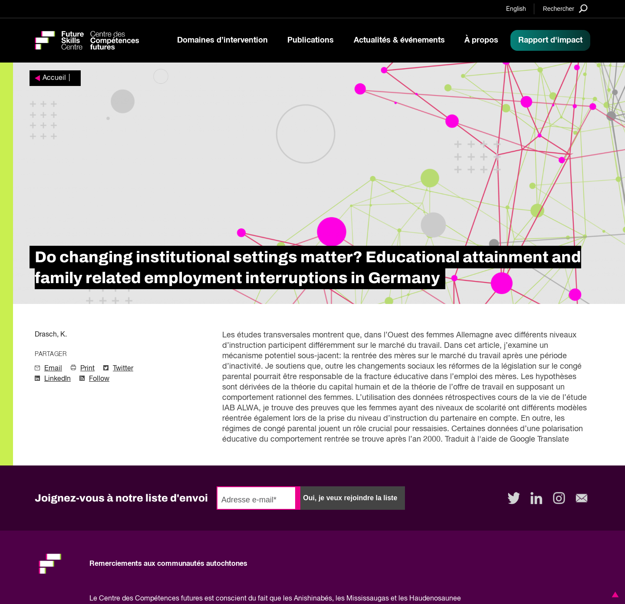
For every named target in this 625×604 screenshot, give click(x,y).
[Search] (565, 8)
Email (53, 368)
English (516, 9)
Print (87, 368)
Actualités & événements (399, 40)
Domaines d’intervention (222, 40)
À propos (481, 40)
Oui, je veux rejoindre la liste (350, 498)
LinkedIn (57, 379)
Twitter (123, 368)
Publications (310, 40)
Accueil (54, 78)
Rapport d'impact (550, 40)
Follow (99, 379)
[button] (613, 594)
